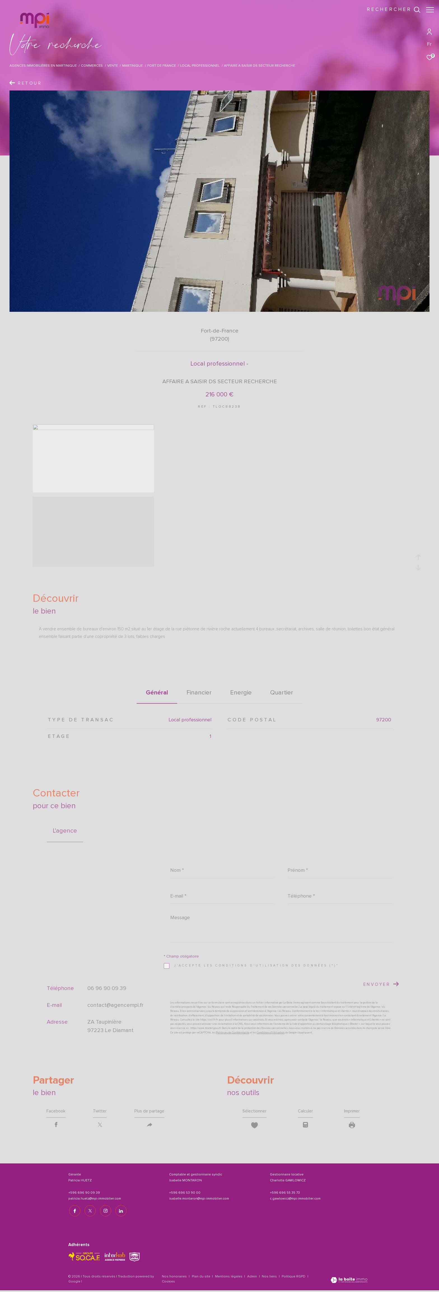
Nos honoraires (174, 1277)
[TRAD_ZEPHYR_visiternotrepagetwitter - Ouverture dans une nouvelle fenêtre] (89, 1211)
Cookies (168, 1282)
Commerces (92, 66)
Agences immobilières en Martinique (43, 66)
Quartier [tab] (281, 693)
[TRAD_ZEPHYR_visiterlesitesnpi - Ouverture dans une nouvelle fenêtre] (134, 1257)
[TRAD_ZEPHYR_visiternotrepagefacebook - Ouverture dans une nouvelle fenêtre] (74, 1211)
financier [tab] (199, 693)
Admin (252, 1277)
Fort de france (161, 66)
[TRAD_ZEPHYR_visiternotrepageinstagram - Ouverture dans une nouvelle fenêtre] (104, 1211)
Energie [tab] (241, 693)
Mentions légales (229, 1277)
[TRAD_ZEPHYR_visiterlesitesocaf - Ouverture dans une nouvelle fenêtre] (84, 1257)
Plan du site (201, 1277)
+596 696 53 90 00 (184, 1193)
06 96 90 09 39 (106, 988)
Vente (112, 66)
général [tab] (157, 692)
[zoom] (93, 429)
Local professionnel (200, 66)
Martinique (132, 66)
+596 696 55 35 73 (285, 1193)
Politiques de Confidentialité (232, 1032)
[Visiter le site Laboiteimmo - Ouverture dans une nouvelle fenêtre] (349, 1280)
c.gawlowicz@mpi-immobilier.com (295, 1200)
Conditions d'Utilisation (271, 1032)
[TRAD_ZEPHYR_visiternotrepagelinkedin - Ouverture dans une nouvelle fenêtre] (120, 1211)
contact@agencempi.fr (115, 1005)
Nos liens (270, 1277)
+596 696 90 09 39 (84, 1193)
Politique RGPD (293, 1277)
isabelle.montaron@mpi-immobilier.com (199, 1200)
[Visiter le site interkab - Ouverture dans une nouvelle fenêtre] (115, 1257)
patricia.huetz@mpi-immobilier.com (94, 1200)
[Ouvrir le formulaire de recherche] (390, 10)
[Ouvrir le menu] (430, 10)
